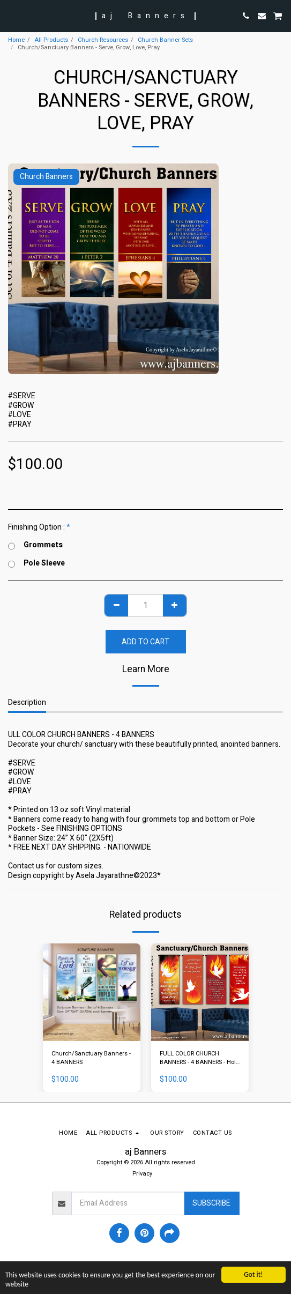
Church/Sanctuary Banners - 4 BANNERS (91, 1058)
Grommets (35, 545)
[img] (91, 992)
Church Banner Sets (165, 39)
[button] (12, 15)
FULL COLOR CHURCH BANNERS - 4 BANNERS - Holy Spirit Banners (199, 1059)
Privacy (142, 1173)
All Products (51, 39)
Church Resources (103, 39)
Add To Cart (145, 642)
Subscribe (211, 1203)
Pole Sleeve (36, 563)
